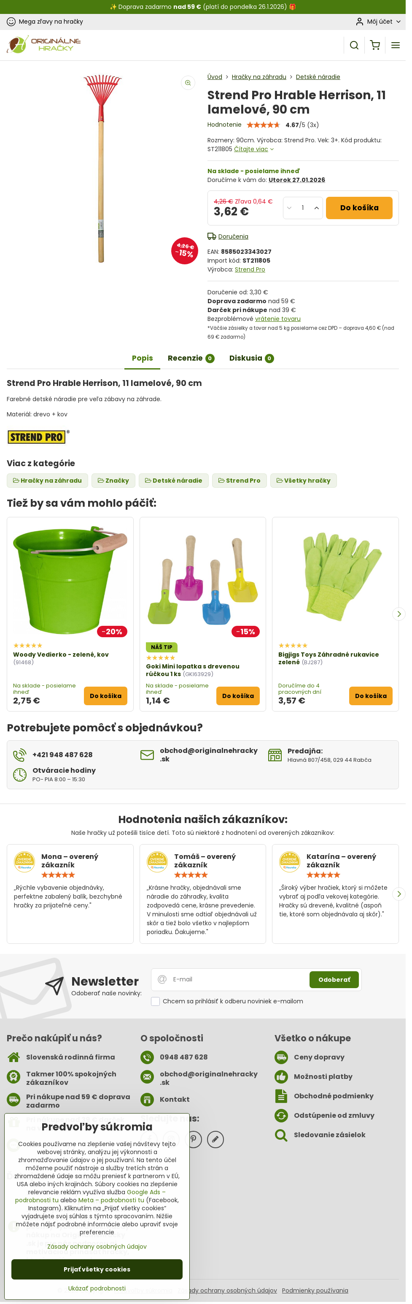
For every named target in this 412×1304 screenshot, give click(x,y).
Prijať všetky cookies (97, 1269)
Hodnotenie (224, 124)
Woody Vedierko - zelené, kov (61, 654)
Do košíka (359, 208)
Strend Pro (250, 269)
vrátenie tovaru (278, 319)
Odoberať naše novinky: (106, 993)
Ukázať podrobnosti (97, 1289)
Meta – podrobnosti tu (111, 1200)
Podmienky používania (315, 1290)
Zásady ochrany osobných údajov (227, 1290)
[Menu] (395, 45)
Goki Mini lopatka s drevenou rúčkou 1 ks (193, 670)
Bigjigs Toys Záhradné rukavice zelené (328, 658)
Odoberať (334, 979)
